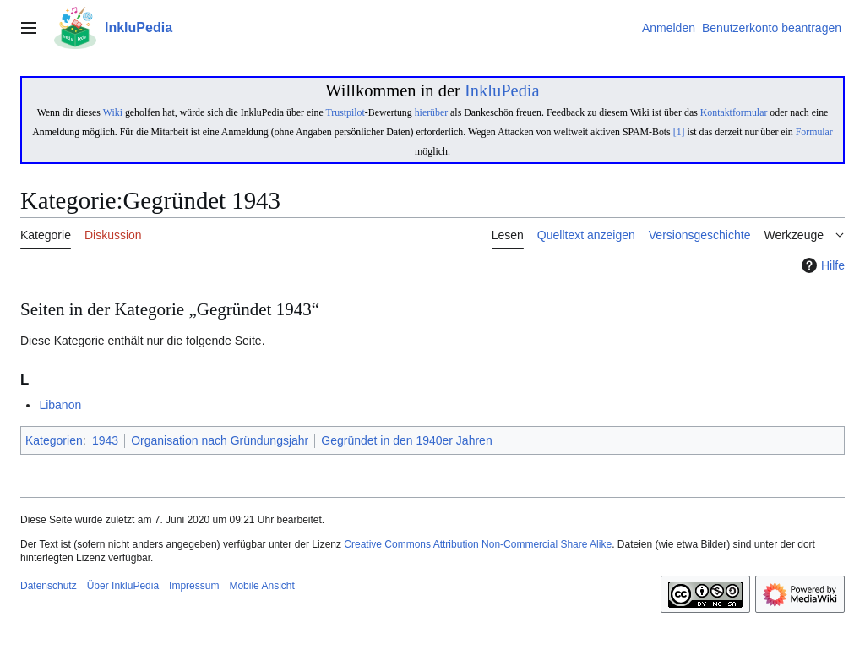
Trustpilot (344, 112)
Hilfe (821, 265)
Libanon (60, 405)
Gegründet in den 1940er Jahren (406, 440)
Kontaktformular (734, 112)
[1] (679, 132)
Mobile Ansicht (261, 586)
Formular (814, 132)
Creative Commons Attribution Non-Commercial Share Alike (478, 544)
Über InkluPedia (123, 586)
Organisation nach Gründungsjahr (219, 440)
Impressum (194, 586)
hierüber (431, 112)
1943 (105, 440)
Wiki (112, 112)
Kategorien (54, 440)
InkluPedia (502, 90)
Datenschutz (48, 586)
